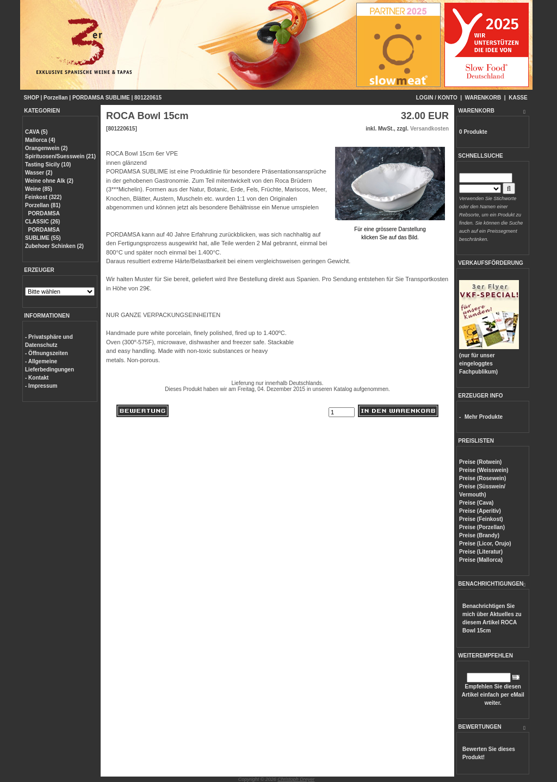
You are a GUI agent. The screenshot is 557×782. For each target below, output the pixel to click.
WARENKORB (483, 98)
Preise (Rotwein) (480, 462)
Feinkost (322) (43, 197)
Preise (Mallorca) (481, 560)
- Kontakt (36, 378)
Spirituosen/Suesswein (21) (60, 156)
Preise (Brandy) (479, 535)
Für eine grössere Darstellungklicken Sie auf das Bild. (390, 229)
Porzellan (55, 98)
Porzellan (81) (42, 205)
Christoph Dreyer (295, 779)
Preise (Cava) (476, 503)
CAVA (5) (36, 132)
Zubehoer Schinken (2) (54, 246)
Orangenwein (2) (46, 148)
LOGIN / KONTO (436, 98)
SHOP (31, 98)
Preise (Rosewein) (482, 478)
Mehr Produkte (484, 417)
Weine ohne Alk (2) (49, 181)
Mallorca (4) (40, 140)
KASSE (518, 98)
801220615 (148, 98)
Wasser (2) (38, 173)
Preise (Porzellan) (482, 527)
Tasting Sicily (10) (48, 164)
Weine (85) (38, 189)
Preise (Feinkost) (481, 519)
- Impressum (41, 386)
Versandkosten (429, 129)
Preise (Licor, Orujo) (485, 544)
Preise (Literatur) (481, 552)
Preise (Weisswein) (483, 470)
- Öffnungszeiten (46, 353)
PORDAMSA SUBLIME (101, 98)
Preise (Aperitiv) (480, 511)
